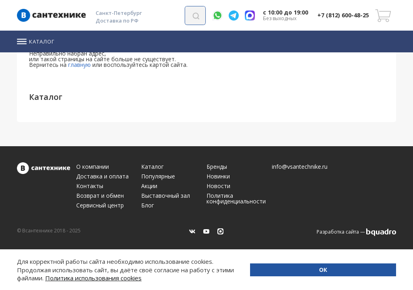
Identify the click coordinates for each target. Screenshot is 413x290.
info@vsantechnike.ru (299, 167)
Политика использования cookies (190, 278)
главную (79, 64)
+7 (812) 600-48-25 (343, 15)
